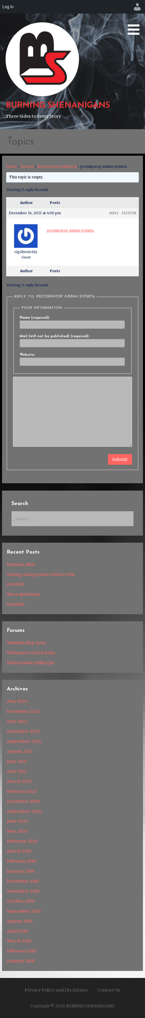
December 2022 (23, 711)
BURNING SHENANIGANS (58, 105)
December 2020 (23, 801)
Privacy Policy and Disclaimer (56, 990)
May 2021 (17, 771)
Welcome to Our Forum (31, 652)
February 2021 (22, 791)
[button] (135, 18)
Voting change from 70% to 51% (41, 574)
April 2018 (17, 931)
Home (11, 166)
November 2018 (23, 891)
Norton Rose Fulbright (57, 166)
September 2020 (24, 811)
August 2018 (20, 921)
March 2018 (19, 941)
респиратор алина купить (70, 230)
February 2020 (22, 841)
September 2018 (24, 911)
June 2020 (17, 821)
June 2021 (17, 761)
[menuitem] (137, 7)
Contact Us (108, 990)
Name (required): (35, 318)
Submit (120, 459)
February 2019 (21, 861)
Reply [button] (114, 213)
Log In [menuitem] (8, 6)
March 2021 (19, 781)
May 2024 (17, 701)
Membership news (26, 642)
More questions (23, 594)
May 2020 (17, 831)
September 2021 (24, 741)
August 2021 (20, 751)
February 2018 (21, 951)
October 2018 (20, 901)
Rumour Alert (21, 564)
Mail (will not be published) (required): (55, 336)
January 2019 (20, 871)
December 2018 (23, 881)
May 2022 (17, 721)
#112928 (129, 213)
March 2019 (19, 851)
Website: (27, 355)
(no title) (16, 584)
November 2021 (23, 731)
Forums (27, 166)
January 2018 (20, 961)
